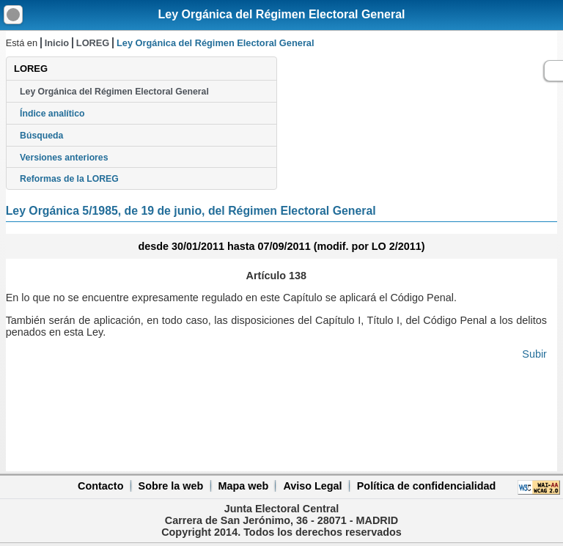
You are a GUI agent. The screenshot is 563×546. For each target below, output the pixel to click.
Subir (534, 354)
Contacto (100, 486)
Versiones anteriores (64, 157)
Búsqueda (41, 135)
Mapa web (243, 486)
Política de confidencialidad (426, 486)
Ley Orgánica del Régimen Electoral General (281, 14)
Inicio (57, 42)
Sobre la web (171, 486)
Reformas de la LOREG (69, 179)
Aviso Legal (312, 486)
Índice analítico (52, 113)
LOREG (93, 42)
